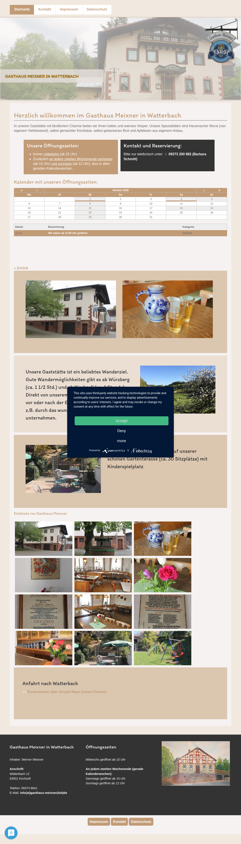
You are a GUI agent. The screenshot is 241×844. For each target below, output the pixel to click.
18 (181, 208)
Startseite (22, 9)
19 (211, 208)
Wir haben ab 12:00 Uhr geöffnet (67, 233)
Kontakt (44, 9)
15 (90, 208)
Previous (4, 55)
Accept (122, 420)
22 (90, 212)
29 (90, 217)
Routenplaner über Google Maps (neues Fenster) (66, 692)
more (121, 441)
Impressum (69, 9)
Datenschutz (97, 9)
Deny (121, 431)
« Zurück (21, 268)
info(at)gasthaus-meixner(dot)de (43, 793)
